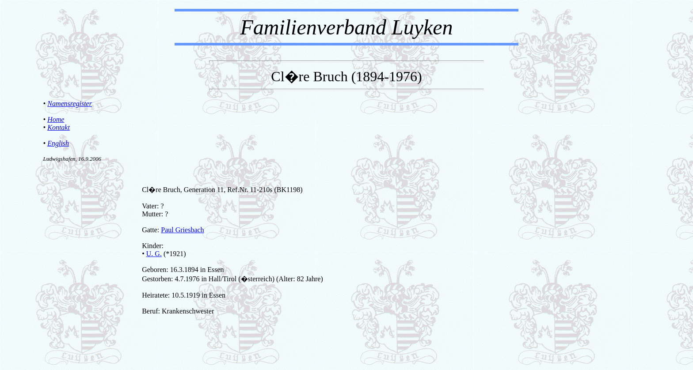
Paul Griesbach (182, 230)
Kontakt (58, 127)
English (58, 143)
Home (55, 119)
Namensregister (69, 103)
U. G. (154, 253)
